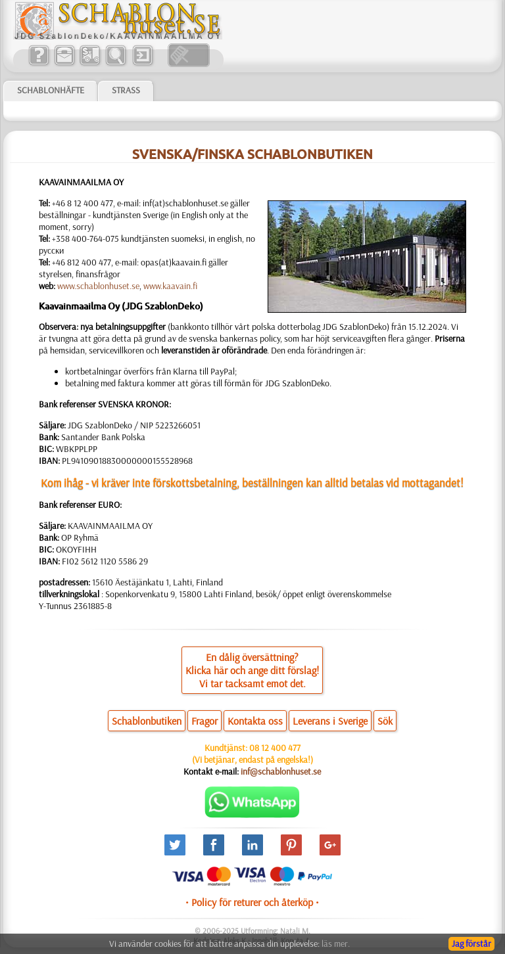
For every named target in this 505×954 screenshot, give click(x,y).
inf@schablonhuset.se (281, 771)
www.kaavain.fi (170, 286)
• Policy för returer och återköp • (252, 902)
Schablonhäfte (50, 90)
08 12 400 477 (275, 748)
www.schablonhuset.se (98, 286)
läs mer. (336, 943)
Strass (126, 90)
